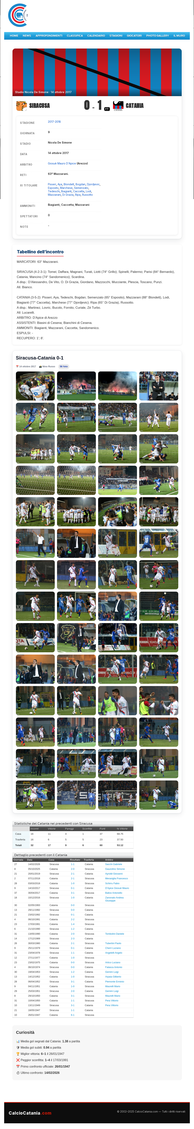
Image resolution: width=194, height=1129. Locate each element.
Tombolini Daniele (114, 934)
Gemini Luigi (112, 972)
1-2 (72, 929)
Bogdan (80, 184)
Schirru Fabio (112, 883)
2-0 (72, 869)
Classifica (75, 35)
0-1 (72, 888)
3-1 (72, 893)
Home (14, 35)
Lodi (88, 191)
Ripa (78, 194)
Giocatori (134, 35)
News (27, 35)
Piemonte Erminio (114, 981)
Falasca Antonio (113, 967)
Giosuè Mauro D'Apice (62, 163)
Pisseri (52, 184)
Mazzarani (54, 194)
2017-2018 (54, 121)
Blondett (69, 184)
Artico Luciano (112, 962)
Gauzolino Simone (115, 869)
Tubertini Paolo (113, 943)
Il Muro (179, 35)
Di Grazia (68, 194)
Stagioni (116, 35)
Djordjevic (93, 184)
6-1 (72, 1015)
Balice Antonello (113, 893)
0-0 (72, 905)
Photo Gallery (157, 35)
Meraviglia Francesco (116, 878)
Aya (60, 184)
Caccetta (78, 191)
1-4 (72, 924)
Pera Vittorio (111, 1000)
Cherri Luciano (113, 948)
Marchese (66, 187)
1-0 (72, 883)
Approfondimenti (49, 35)
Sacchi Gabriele (113, 864)
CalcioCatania (30, 1113)
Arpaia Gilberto (113, 976)
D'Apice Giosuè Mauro (117, 888)
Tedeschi (54, 191)
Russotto (87, 194)
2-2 (72, 919)
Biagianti (66, 191)
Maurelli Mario (112, 986)
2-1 (72, 873)
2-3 (72, 938)
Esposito (53, 187)
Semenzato (81, 187)
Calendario (96, 35)
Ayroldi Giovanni (114, 873)
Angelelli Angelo (113, 953)
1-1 (72, 864)
